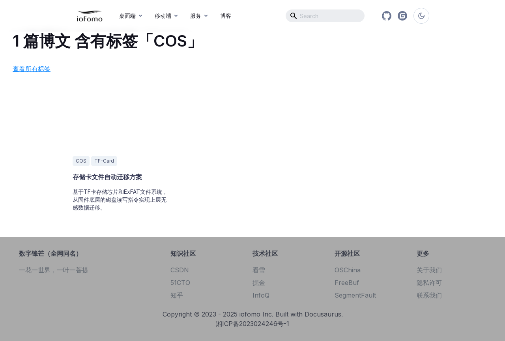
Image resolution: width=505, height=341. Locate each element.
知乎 (176, 295)
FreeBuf (347, 283)
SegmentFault (355, 295)
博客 (225, 15)
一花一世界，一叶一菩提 (53, 270)
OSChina (348, 270)
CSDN (179, 270)
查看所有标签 (31, 69)
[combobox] (325, 15)
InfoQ (260, 295)
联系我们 (429, 295)
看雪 (258, 270)
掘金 (258, 283)
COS (81, 161)
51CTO (180, 283)
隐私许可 (429, 283)
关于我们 (429, 270)
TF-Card (104, 161)
